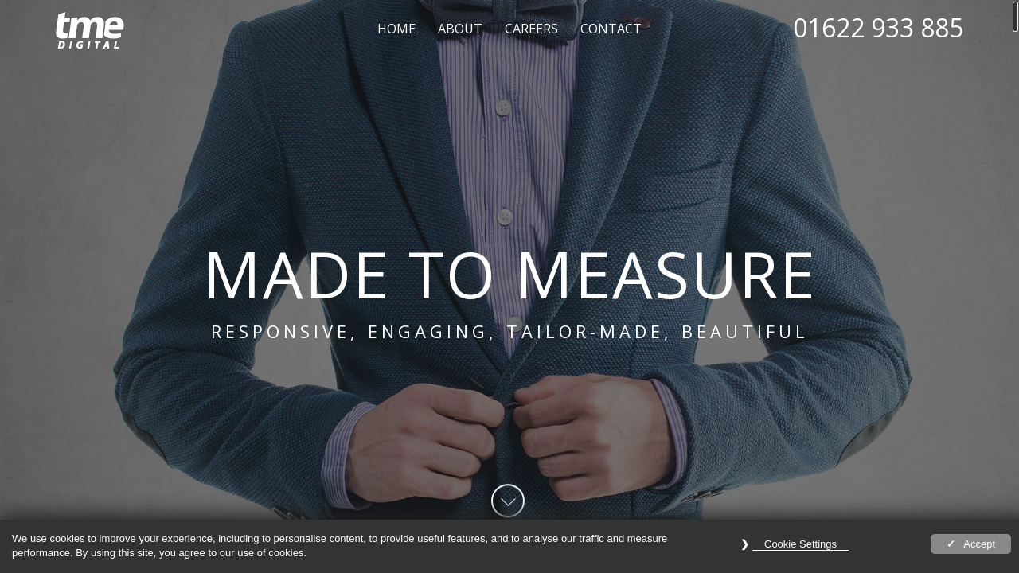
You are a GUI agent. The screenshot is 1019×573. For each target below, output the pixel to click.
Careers (531, 28)
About (460, 28)
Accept (979, 544)
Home (396, 28)
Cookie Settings (800, 544)
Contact (611, 28)
